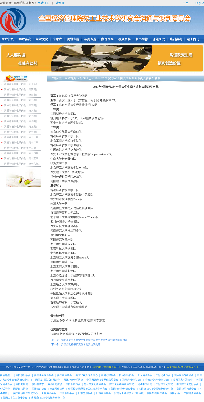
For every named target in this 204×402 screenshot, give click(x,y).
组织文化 (42, 39)
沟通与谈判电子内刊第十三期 (20, 147)
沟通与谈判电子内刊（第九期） (21, 126)
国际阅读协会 (20, 388)
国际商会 (175, 393)
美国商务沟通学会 (44, 375)
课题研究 (159, 39)
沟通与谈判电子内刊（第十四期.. (22, 153)
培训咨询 (176, 39)
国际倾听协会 (126, 375)
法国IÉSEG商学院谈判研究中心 (48, 397)
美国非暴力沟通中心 (86, 375)
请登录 (60, 2)
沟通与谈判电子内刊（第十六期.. (22, 163)
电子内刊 (193, 39)
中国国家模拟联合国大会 (46, 379)
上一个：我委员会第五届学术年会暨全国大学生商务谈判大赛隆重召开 (89, 340)
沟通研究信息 (54, 384)
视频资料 (124, 39)
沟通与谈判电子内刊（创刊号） (21, 84)
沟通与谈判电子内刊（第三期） (21, 94)
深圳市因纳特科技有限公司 (106, 366)
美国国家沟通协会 (183, 379)
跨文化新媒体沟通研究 (121, 384)
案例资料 (107, 39)
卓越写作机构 (57, 388)
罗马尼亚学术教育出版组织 (129, 393)
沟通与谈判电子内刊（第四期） (21, 89)
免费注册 (43, 2)
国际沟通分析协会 (184, 375)
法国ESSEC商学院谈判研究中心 (156, 388)
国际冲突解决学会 (157, 393)
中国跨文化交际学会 (187, 384)
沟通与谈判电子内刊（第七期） (21, 116)
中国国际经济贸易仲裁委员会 (102, 379)
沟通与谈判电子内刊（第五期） (21, 105)
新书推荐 (141, 39)
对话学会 (5, 388)
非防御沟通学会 (192, 393)
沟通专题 (73, 39)
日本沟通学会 (103, 393)
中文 (185, 2)
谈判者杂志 (38, 384)
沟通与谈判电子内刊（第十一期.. (22, 137)
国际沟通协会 (163, 375)
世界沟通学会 (48, 393)
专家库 (57, 39)
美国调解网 (22, 384)
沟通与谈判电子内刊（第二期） (21, 100)
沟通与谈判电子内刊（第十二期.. (22, 142)
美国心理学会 (108, 375)
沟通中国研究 (144, 384)
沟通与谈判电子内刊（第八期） (21, 121)
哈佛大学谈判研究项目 (157, 379)
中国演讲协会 (73, 384)
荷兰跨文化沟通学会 (95, 384)
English (199, 2)
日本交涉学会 (85, 393)
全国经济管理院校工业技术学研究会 (87, 388)
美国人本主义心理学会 (15, 397)
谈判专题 (90, 39)
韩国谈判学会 (67, 393)
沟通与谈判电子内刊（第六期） (21, 110)
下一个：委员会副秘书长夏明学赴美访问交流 (75, 344)
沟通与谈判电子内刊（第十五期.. (22, 158)
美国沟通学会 (64, 375)
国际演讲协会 (39, 388)
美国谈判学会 (23, 375)
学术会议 (25, 39)
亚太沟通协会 (144, 375)
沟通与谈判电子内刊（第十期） (21, 131)
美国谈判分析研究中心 (123, 388)
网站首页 (7, 39)
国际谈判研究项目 (132, 379)
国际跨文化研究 (164, 384)
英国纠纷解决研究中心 (25, 393)
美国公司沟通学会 (186, 388)
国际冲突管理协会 (73, 379)
